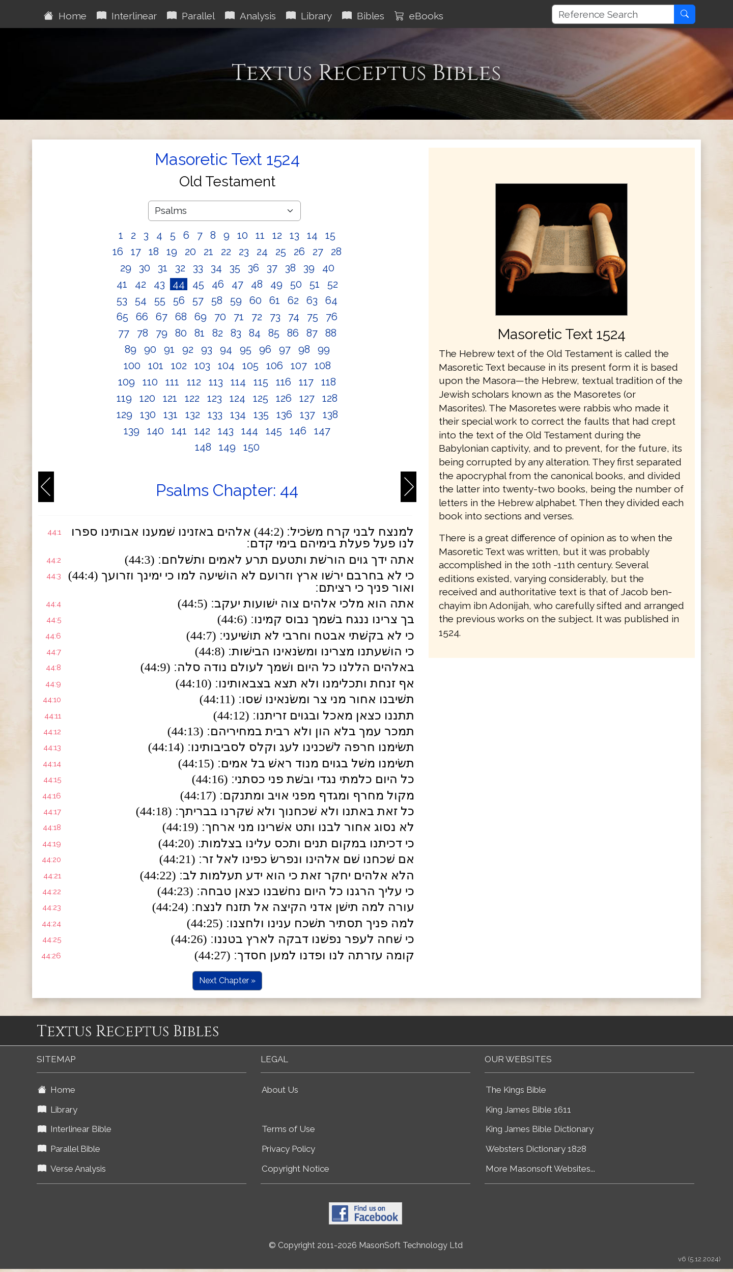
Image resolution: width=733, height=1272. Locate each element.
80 (181, 333)
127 (307, 398)
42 (140, 284)
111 (172, 382)
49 (276, 284)
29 (126, 268)
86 (293, 333)
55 (160, 300)
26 (299, 251)
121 (170, 398)
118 (329, 382)
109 (126, 382)
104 (226, 366)
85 (274, 333)
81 (199, 333)
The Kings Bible (516, 1090)
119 (124, 398)
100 (132, 366)
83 (236, 333)
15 (330, 235)
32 (180, 268)
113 (215, 382)
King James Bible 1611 (528, 1109)
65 (122, 317)
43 (159, 284)
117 (306, 382)
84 (254, 333)
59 (236, 300)
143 (225, 431)
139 (131, 431)
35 (235, 268)
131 (170, 414)
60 (255, 300)
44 (178, 284)
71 (238, 317)
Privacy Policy (288, 1149)
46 (218, 284)
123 (214, 398)
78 (142, 333)
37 (272, 268)
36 (253, 268)
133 (215, 414)
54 (140, 300)
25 (281, 251)
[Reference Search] (613, 14)
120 (147, 398)
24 (262, 251)
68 (181, 317)
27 (318, 251)
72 (257, 317)
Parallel (191, 15)
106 (275, 366)
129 (124, 414)
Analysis (250, 15)
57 (198, 300)
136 (284, 414)
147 (322, 431)
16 (118, 251)
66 (142, 317)
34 (216, 268)
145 (274, 431)
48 (256, 284)
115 (261, 382)
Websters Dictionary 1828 (536, 1149)
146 (298, 431)
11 (260, 235)
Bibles (363, 15)
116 (283, 382)
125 (260, 398)
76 (331, 317)
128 (330, 398)
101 (156, 366)
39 (309, 268)
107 (298, 366)
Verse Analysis (72, 1169)
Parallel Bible (69, 1149)
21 (208, 251)
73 (275, 317)
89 (130, 349)
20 (190, 251)
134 (238, 414)
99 (323, 349)
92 (188, 349)
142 (202, 431)
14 (312, 235)
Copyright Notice (295, 1169)
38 (290, 268)
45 (198, 284)
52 (333, 284)
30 (144, 268)
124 (237, 398)
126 (283, 398)
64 (331, 300)
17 (136, 251)
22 (226, 251)
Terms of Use (288, 1129)
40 (328, 268)
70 (220, 317)
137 (307, 414)
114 (238, 382)
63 (312, 300)
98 (304, 349)
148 (203, 447)
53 (122, 300)
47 (237, 284)
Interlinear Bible (74, 1129)
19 (172, 251)
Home (65, 15)
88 (331, 333)
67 (161, 317)
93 (207, 349)
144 (250, 431)
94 (226, 349)
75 (312, 317)
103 (202, 366)
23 (243, 251)
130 (147, 414)
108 (322, 366)
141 (179, 431)
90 (150, 349)
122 (192, 398)
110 (150, 382)
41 (122, 284)
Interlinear (127, 15)
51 (314, 284)
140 (155, 431)
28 (336, 251)
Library (309, 15)
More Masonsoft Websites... (540, 1169)
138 (330, 414)
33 (198, 268)
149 (227, 447)
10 (242, 235)
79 (161, 333)
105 (250, 366)
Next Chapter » (227, 980)
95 (245, 349)
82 (217, 333)
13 (294, 235)
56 (179, 300)
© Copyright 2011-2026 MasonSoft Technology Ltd (366, 1245)
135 (261, 414)
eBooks (418, 15)
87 (312, 333)
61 (275, 300)
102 (178, 366)
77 (124, 333)
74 (294, 317)
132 (193, 414)
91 (169, 349)
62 (293, 300)
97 (284, 349)
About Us (280, 1090)
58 (217, 300)
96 (265, 349)
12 (277, 235)
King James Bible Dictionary (540, 1129)
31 (162, 268)
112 (194, 382)
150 (251, 447)
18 (153, 251)
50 (296, 284)
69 (200, 317)
